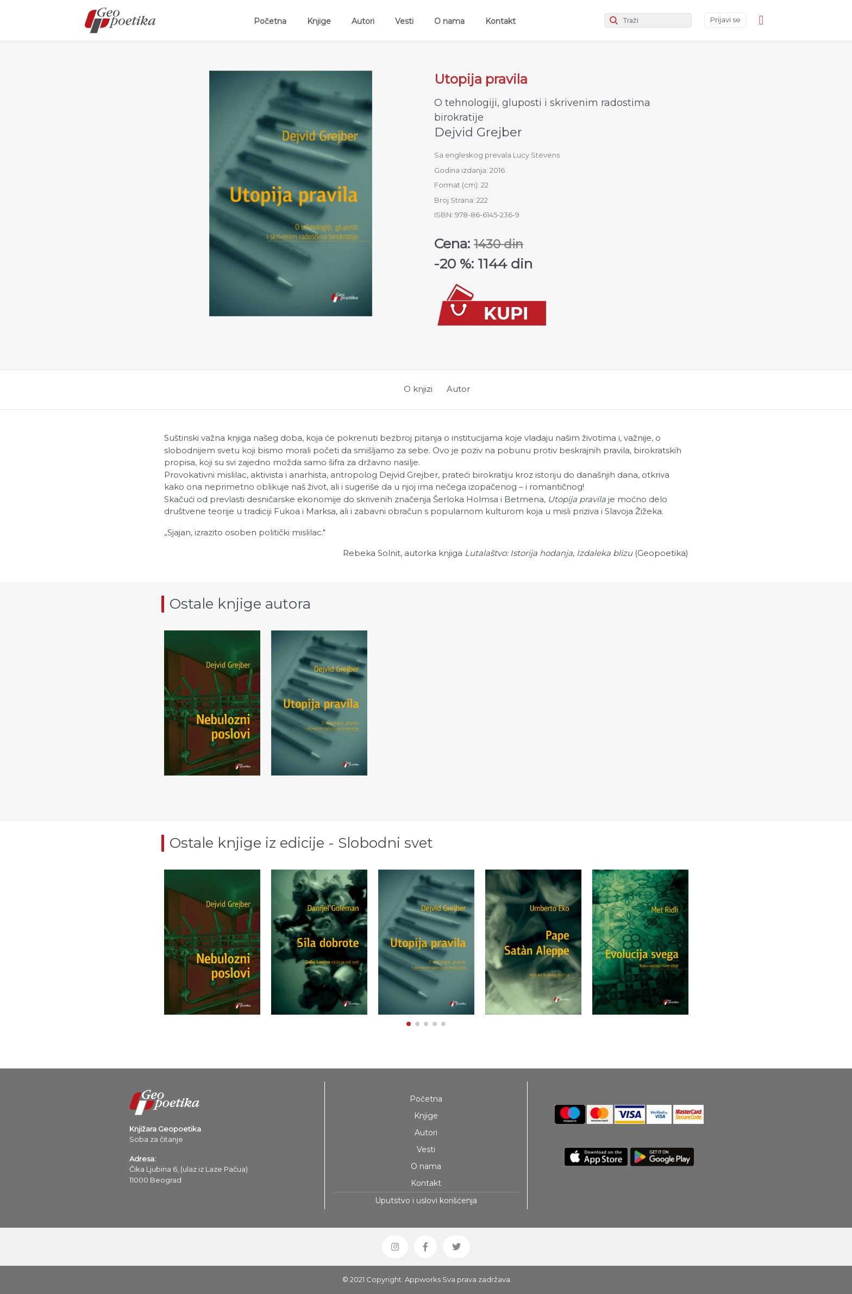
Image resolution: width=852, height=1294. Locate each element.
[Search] (648, 20)
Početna (272, 20)
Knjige (319, 21)
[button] (408, 1024)
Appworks (423, 1279)
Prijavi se (725, 19)
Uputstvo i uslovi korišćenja (426, 1200)
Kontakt (500, 21)
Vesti (404, 21)
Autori (363, 21)
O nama (449, 21)
